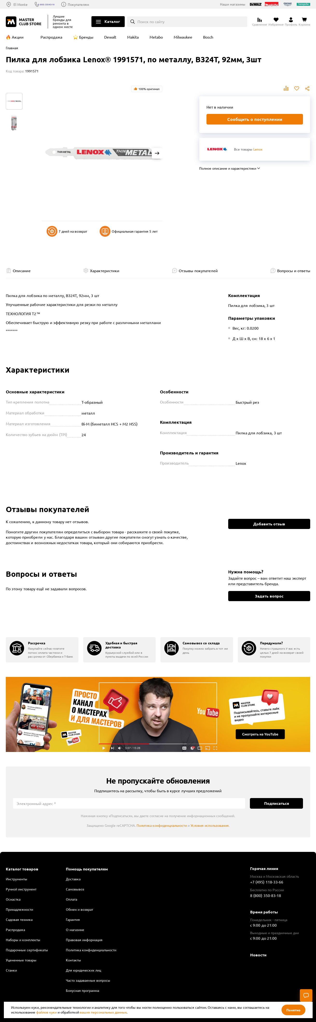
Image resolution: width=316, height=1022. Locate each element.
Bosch (208, 37)
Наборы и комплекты (23, 940)
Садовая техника (19, 919)
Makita (133, 37)
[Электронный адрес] (129, 803)
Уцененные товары (21, 960)
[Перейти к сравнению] (259, 22)
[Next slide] (157, 153)
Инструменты (16, 879)
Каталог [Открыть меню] (112, 21)
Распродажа (51, 37)
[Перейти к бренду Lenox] (217, 149)
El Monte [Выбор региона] (20, 4)
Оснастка (13, 899)
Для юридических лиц (83, 970)
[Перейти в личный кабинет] (291, 22)
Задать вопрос (269, 595)
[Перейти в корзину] (304, 22)
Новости (258, 954)
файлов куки (46, 1012)
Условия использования (210, 825)
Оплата (71, 899)
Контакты (73, 960)
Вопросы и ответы (293, 270)
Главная (12, 48)
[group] (42, 649)
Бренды (86, 37)
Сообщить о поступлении (254, 119)
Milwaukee (183, 37)
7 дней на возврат (67, 231)
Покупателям (93, 4)
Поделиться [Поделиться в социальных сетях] (307, 88)
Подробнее (158, 714)
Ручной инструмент (21, 889)
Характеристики (104, 270)
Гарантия (73, 919)
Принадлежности (19, 909)
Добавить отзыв (269, 523)
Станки (11, 970)
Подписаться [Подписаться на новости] (276, 803)
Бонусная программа (82, 990)
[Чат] (306, 995)
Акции (18, 37)
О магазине (75, 929)
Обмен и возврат (79, 909)
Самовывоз (75, 889)
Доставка (73, 879)
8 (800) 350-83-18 (55, 4)
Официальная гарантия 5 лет (129, 231)
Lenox (257, 149)
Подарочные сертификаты (27, 950)
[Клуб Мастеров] (24, 21)
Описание (22, 270)
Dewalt (110, 37)
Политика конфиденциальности (162, 825)
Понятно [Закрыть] (293, 1010)
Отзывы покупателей (198, 270)
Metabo (156, 37)
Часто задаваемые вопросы (88, 980)
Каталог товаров (22, 869)
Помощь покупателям (87, 869)
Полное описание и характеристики (227, 168)
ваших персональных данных (103, 1012)
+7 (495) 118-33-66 (266, 881)
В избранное (297, 88)
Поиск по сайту (151, 21)
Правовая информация (84, 940)
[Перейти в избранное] (276, 22)
